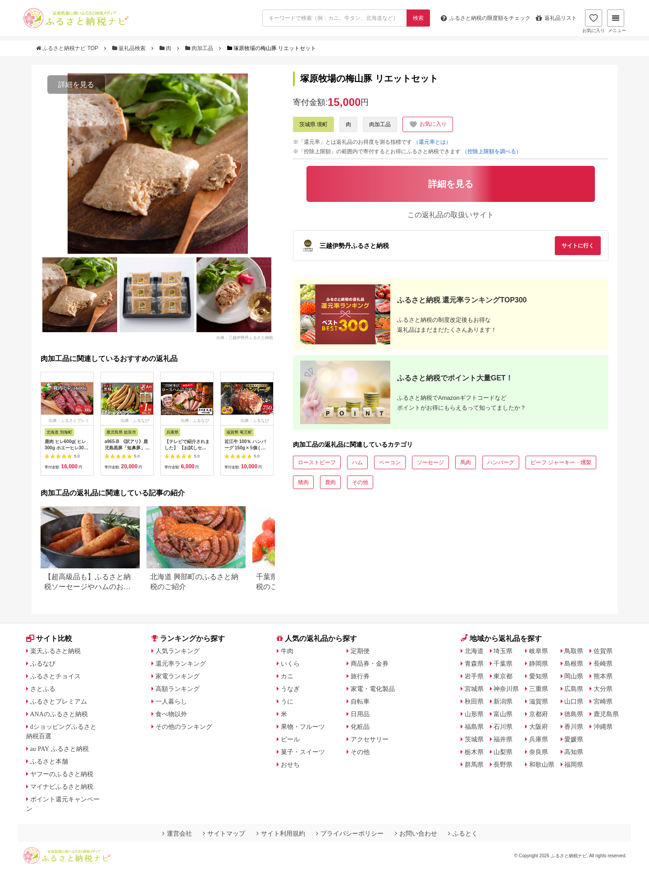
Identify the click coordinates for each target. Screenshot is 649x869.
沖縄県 (603, 726)
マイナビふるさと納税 (61, 786)
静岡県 (538, 663)
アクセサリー (369, 739)
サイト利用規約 (280, 833)
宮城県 (474, 689)
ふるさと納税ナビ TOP (68, 48)
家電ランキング (177, 676)
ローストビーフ (317, 462)
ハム (357, 462)
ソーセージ (430, 462)
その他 (360, 482)
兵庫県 (538, 739)
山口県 (573, 701)
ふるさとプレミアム (58, 701)
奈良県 (538, 752)
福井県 (503, 739)
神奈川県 (506, 689)
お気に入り (593, 21)
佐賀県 (603, 651)
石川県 (503, 726)
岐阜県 (538, 651)
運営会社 (177, 833)
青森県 (474, 663)
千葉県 (503, 663)
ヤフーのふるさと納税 (61, 774)
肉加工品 (200, 48)
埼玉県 (503, 651)
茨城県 (474, 739)
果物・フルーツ (303, 726)
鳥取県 (573, 651)
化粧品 (360, 726)
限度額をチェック (485, 18)
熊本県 (603, 676)
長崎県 (603, 663)
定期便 (360, 651)
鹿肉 (330, 482)
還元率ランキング (180, 663)
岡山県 (573, 676)
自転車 (360, 701)
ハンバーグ (500, 462)
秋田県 (474, 701)
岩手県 (474, 676)
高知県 (573, 752)
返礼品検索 (129, 48)
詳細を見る (76, 84)
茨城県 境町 (313, 124)
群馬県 (474, 764)
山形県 (474, 714)
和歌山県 (541, 764)
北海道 (474, 651)
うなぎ (290, 689)
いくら (290, 663)
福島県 (474, 726)
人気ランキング (177, 651)
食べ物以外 (171, 714)
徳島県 (573, 714)
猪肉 (303, 482)
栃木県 (474, 752)
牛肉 (287, 651)
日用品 (360, 714)
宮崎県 (603, 701)
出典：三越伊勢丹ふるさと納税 (244, 337)
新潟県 (503, 701)
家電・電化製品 (373, 689)
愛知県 (538, 676)
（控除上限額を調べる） (491, 151)
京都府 (538, 714)
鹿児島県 (606, 714)
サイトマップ (224, 833)
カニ (287, 676)
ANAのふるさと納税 (59, 714)
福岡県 (573, 764)
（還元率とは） (432, 142)
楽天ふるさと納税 (55, 651)
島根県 (573, 663)
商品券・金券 (369, 663)
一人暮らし (171, 701)
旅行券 (360, 676)
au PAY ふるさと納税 (59, 749)
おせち (290, 764)
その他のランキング (183, 726)
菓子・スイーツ (303, 752)
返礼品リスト (556, 18)
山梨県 (503, 752)
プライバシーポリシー (350, 833)
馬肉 (465, 462)
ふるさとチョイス (55, 676)
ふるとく (463, 833)
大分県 (603, 689)
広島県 (573, 689)
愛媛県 (573, 739)
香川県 (573, 726)
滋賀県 (538, 701)
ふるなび (42, 663)
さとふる (42, 689)
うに (287, 701)
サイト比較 (49, 638)
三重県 (538, 689)
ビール (290, 739)
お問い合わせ (416, 833)
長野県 (503, 764)
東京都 (503, 676)
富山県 (503, 714)
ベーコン (390, 462)
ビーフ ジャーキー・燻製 (560, 462)
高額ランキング (177, 689)
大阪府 (538, 726)
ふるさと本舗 (49, 761)
